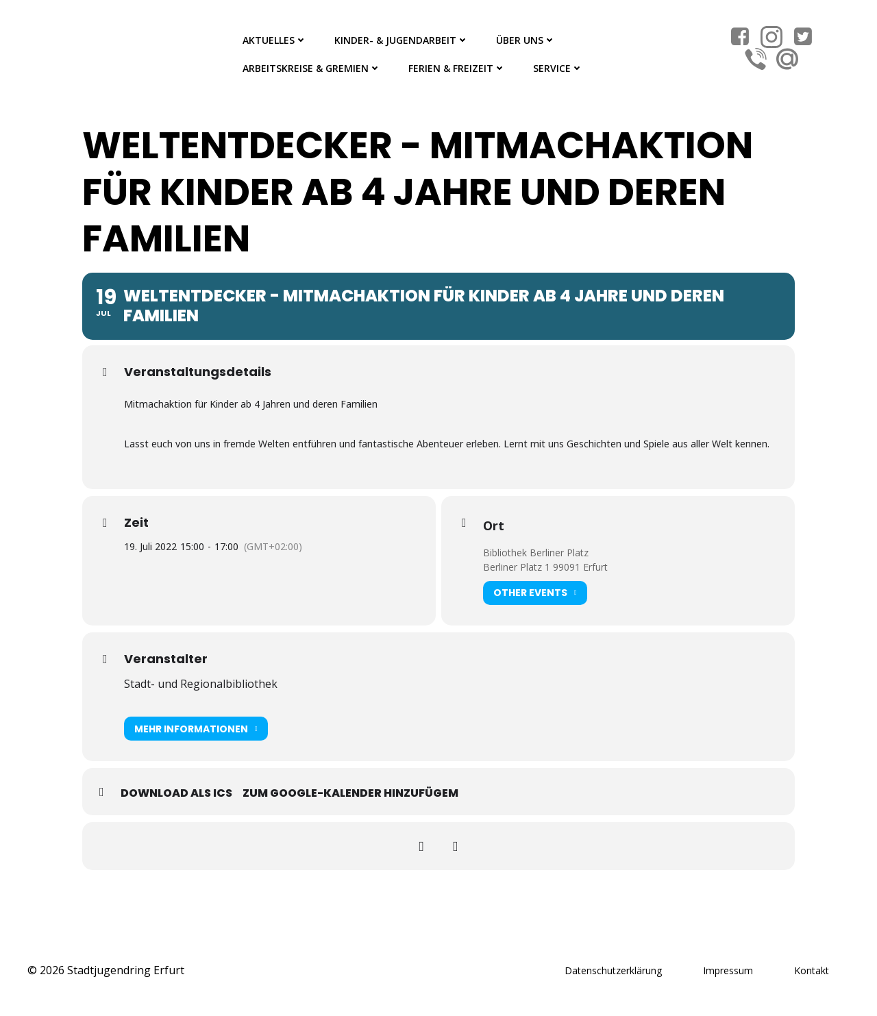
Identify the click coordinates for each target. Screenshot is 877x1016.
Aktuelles (275, 40)
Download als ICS (176, 793)
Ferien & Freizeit (457, 68)
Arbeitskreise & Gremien (312, 68)
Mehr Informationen (196, 728)
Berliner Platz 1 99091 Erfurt (545, 566)
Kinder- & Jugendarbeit (401, 40)
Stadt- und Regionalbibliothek (200, 683)
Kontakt (811, 970)
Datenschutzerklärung (613, 970)
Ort (493, 525)
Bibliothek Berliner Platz (536, 552)
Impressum (728, 970)
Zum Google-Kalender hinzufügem (350, 793)
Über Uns (526, 40)
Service (558, 68)
